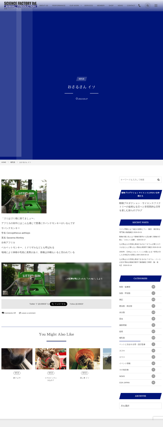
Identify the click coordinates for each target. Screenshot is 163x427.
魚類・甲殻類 (137, 293)
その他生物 (137, 370)
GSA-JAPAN (137, 382)
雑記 (137, 299)
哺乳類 (17, 375)
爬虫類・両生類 (137, 306)
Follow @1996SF (76, 304)
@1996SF (42, 304)
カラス (137, 357)
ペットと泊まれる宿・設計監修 (137, 344)
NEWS (137, 376)
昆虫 (137, 319)
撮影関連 (137, 325)
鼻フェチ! (17, 380)
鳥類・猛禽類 (137, 287)
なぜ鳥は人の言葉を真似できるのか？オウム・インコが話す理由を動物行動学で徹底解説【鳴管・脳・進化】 (140, 262)
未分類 (137, 312)
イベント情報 (137, 363)
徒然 (137, 331)
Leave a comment (28, 313)
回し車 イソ (84, 380)
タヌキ (137, 350)
